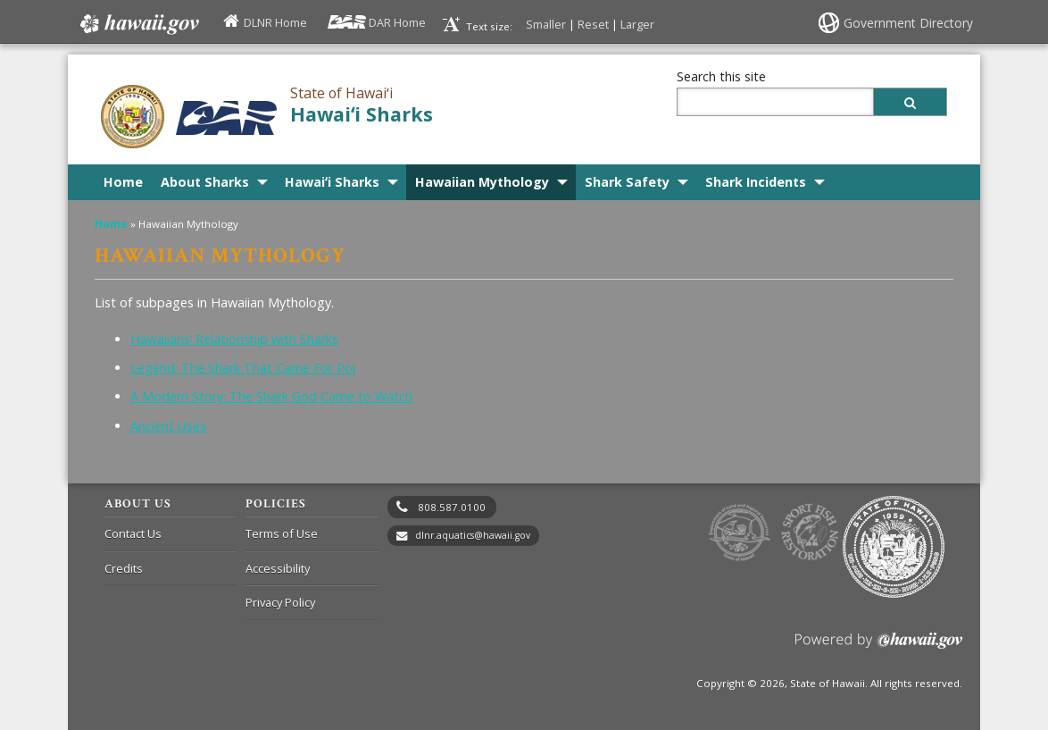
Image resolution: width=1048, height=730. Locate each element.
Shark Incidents (755, 181)
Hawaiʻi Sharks (361, 114)
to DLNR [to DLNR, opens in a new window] (739, 532)
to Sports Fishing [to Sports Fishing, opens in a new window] (810, 532)
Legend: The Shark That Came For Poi (242, 367)
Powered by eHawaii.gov (878, 647)
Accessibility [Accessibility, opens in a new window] (277, 568)
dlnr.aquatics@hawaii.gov (472, 535)
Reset (593, 24)
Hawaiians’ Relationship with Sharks (234, 339)
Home (123, 181)
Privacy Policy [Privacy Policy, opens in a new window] (280, 602)
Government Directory (908, 22)
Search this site (721, 76)
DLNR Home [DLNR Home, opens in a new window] (275, 22)
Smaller (546, 24)
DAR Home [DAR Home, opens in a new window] (397, 22)
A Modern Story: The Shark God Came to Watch (271, 396)
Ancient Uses (168, 425)
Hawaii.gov (138, 24)
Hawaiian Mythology (482, 181)
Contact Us (133, 533)
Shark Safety (627, 181)
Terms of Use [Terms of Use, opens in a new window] (281, 533)
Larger (637, 24)
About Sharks (205, 181)
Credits (123, 568)
